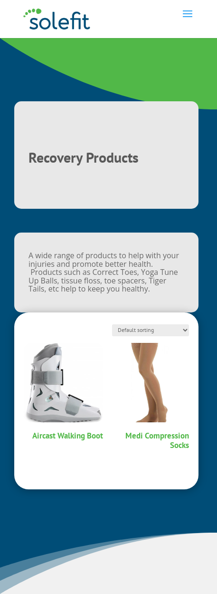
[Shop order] (150, 330)
